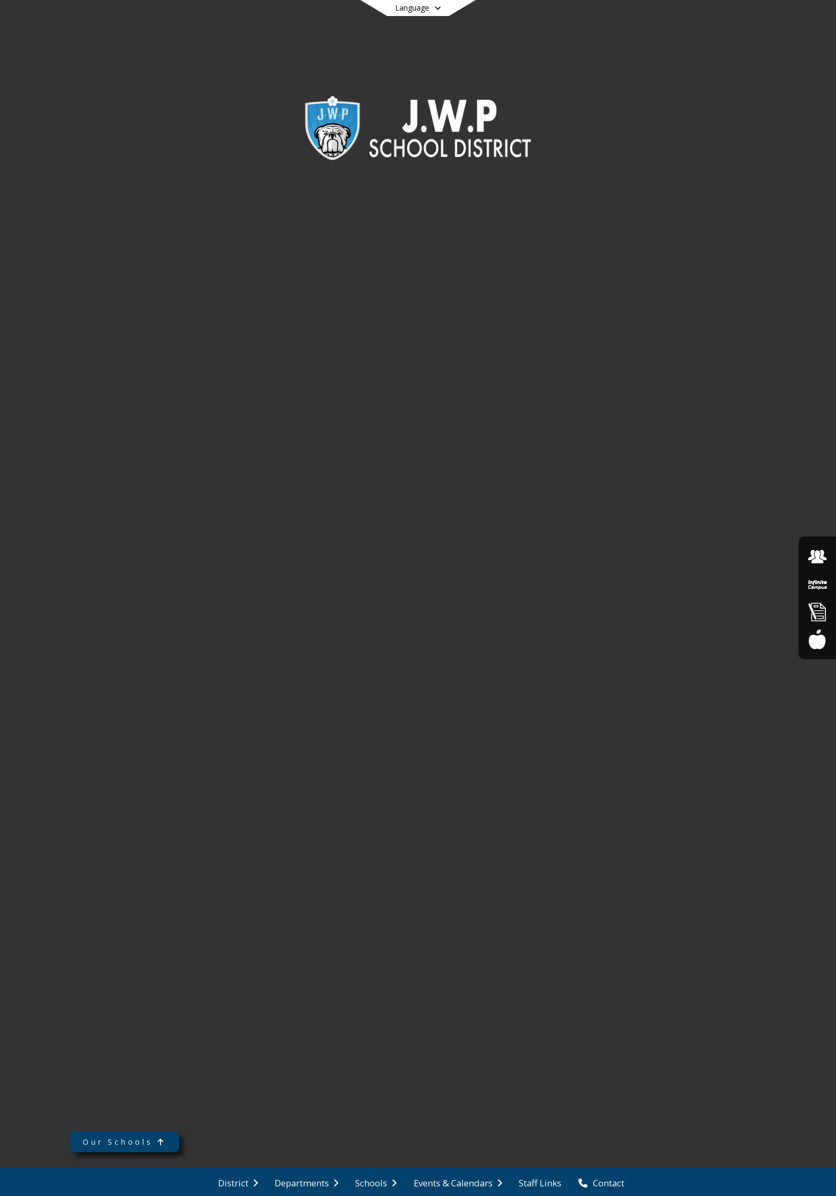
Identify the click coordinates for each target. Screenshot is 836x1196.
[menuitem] (238, 1182)
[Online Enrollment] (817, 612)
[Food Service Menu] (817, 639)
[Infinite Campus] (817, 584)
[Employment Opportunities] (817, 557)
